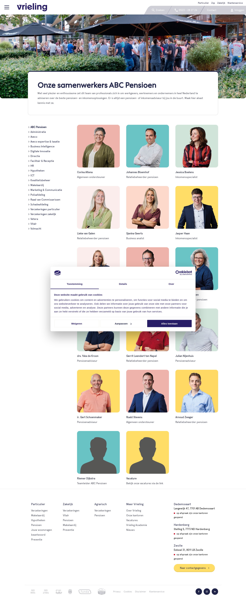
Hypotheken (37, 170)
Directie (35, 156)
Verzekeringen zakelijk (43, 214)
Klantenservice (235, 3)
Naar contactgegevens (195, 567)
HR (32, 165)
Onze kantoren (134, 515)
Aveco (33, 136)
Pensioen (36, 525)
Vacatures (132, 520)
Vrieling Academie (136, 525)
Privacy (116, 591)
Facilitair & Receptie (42, 160)
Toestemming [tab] (75, 283)
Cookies (128, 591)
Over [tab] (171, 283)
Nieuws (130, 529)
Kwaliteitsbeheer (40, 180)
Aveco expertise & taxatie (45, 141)
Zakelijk (221, 3)
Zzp (213, 3)
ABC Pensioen (38, 127)
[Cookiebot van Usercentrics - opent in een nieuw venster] (178, 272)
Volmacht (35, 228)
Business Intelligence (42, 146)
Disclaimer (140, 591)
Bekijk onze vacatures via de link (147, 458)
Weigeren (76, 323)
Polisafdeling (37, 194)
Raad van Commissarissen (45, 199)
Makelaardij (37, 185)
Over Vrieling (133, 510)
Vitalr (33, 223)
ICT (32, 175)
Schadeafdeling (39, 204)
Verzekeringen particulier (45, 209)
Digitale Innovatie (40, 151)
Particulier (203, 3)
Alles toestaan (169, 323)
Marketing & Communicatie (46, 189)
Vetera (34, 219)
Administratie (38, 131)
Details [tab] (123, 283)
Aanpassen (123, 323)
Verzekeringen (39, 510)
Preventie (36, 539)
